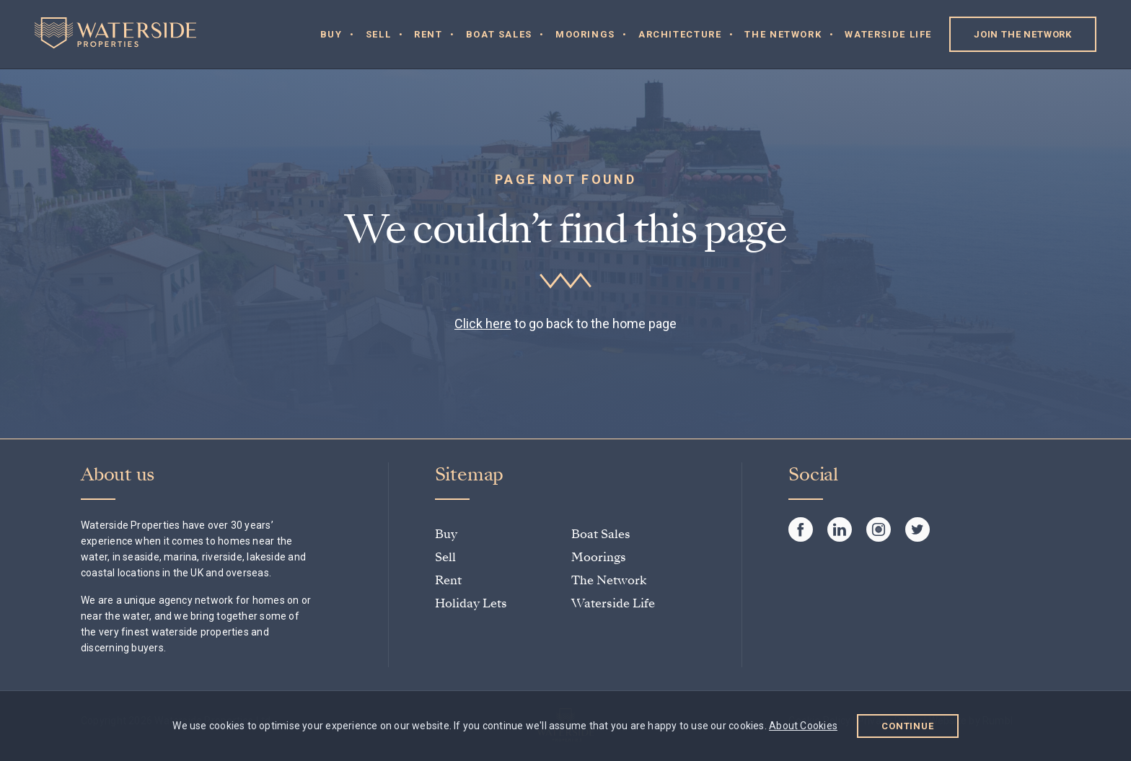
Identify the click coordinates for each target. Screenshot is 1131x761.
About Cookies (803, 725)
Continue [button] (907, 726)
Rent (428, 34)
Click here (482, 323)
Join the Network (1023, 34)
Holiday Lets (471, 603)
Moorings (585, 34)
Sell (379, 34)
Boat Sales (499, 34)
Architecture (680, 34)
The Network (783, 34)
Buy (331, 34)
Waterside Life (888, 34)
